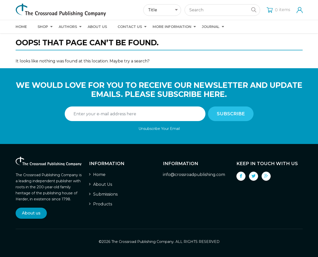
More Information (172, 26)
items (278, 9)
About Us (97, 26)
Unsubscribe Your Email (159, 128)
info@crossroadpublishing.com (194, 174)
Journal (211, 26)
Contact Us (130, 26)
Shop (43, 26)
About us (31, 213)
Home (21, 26)
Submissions (105, 194)
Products (102, 204)
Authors (68, 26)
